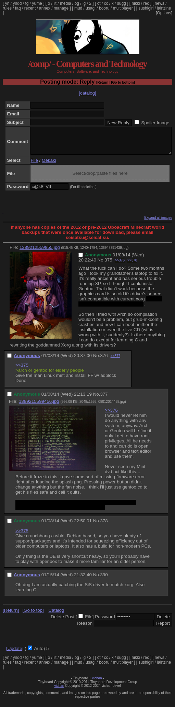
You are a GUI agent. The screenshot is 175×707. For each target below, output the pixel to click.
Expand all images (158, 223)
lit (55, 3)
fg (26, 3)
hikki (136, 3)
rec (146, 3)
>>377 (115, 361)
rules (7, 8)
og (77, 3)
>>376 (120, 265)
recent (30, 8)
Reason (84, 628)
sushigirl (145, 8)
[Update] (14, 653)
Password (105, 621)
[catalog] (87, 93)
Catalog (56, 615)
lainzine (164, 8)
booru (104, 8)
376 (104, 360)
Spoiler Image (155, 122)
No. (101, 265)
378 (104, 525)
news (159, 3)
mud (78, 8)
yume (37, 3)
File (34, 165)
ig (84, 3)
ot (99, 3)
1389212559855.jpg (40, 252)
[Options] (164, 13)
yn (7, 3)
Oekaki (49, 165)
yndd (17, 3)
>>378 (132, 265)
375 (108, 265)
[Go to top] (32, 615)
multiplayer (123, 8)
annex (44, 8)
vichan (97, 683)
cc (106, 3)
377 (104, 399)
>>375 (21, 370)
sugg (121, 3)
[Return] (103, 82)
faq (18, 8)
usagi (91, 8)
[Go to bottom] (123, 82)
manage (61, 8)
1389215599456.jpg (39, 406)
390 (104, 579)
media (65, 3)
